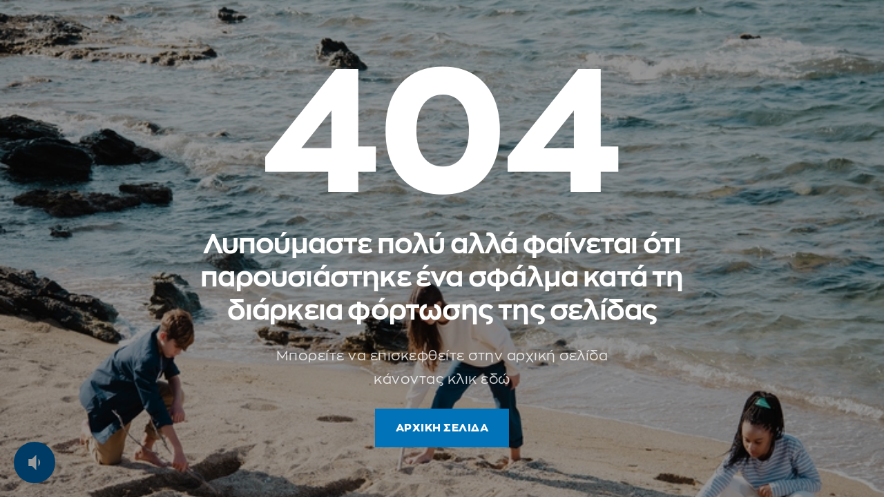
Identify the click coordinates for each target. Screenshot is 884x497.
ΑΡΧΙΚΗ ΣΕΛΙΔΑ (442, 427)
